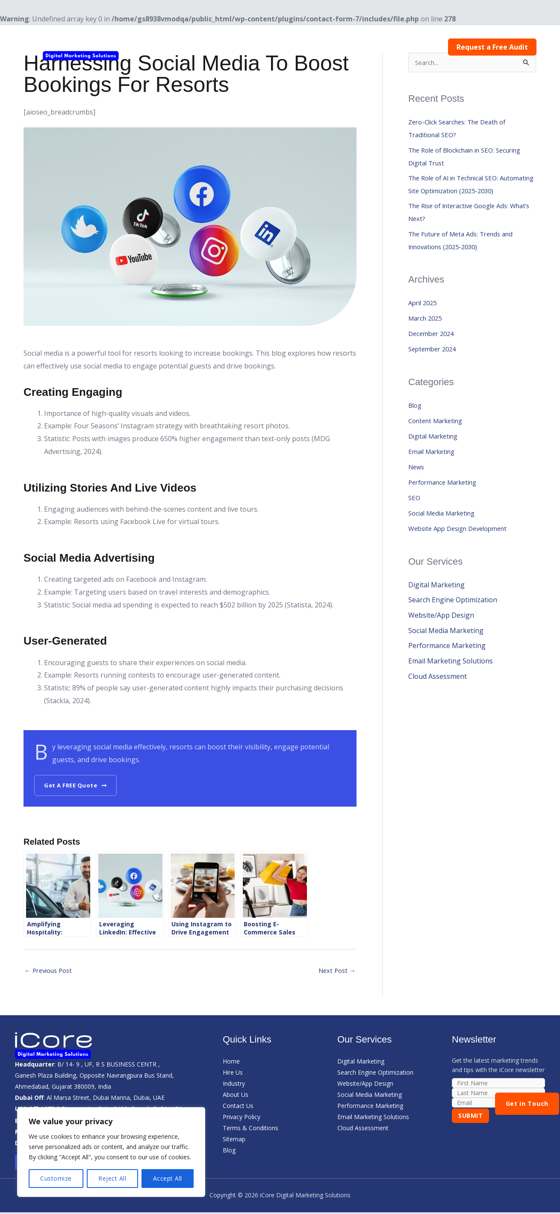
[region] (111, 1152)
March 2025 (427, 338)
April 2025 (424, 322)
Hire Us (215, 47)
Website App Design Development (463, 548)
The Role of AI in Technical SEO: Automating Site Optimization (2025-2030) (466, 194)
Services (306, 47)
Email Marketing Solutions (450, 682)
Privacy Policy (241, 1118)
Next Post (335, 971)
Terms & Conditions (250, 1130)
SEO (414, 517)
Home (179, 47)
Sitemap (234, 1141)
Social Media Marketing (445, 533)
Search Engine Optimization (452, 620)
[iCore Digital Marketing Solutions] (81, 46)
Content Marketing (439, 440)
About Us (352, 47)
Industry (258, 47)
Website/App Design (441, 635)
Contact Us (427, 47)
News (417, 487)
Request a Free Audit (494, 47)
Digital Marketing (436, 456)
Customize (56, 1178)
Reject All (112, 1178)
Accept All (167, 1178)
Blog (388, 47)
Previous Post (50, 971)
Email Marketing (434, 471)
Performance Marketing (447, 502)
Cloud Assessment (437, 697)
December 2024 (433, 353)
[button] (271, 47)
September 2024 (434, 369)
